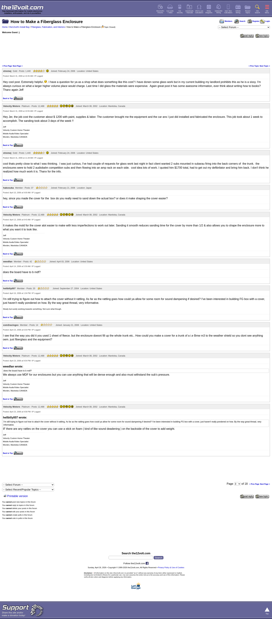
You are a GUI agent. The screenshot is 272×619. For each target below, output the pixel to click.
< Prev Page (7, 66)
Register (253, 21)
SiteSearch (257, 12)
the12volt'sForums (160, 12)
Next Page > (18, 66)
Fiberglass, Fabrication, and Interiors (48, 27)
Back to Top (8, 98)
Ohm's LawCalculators (199, 12)
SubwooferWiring (219, 12)
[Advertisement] (136, 51)
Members (225, 21)
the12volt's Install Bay (19, 27)
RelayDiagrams (208, 12)
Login (265, 21)
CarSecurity (180, 12)
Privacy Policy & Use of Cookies (171, 567)
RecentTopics (247, 12)
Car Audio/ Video (170, 12)
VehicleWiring (238, 12)
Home (5, 27)
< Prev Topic (254, 66)
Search (239, 21)
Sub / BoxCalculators (228, 12)
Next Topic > (265, 66)
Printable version (17, 496)
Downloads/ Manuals (189, 12)
